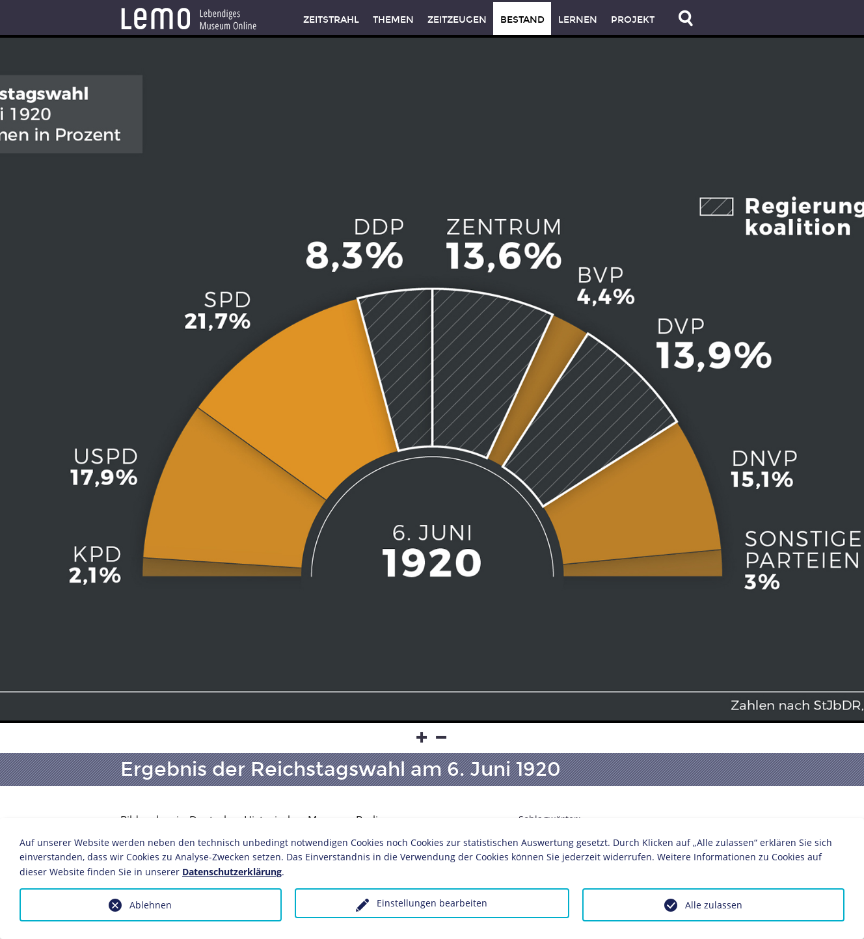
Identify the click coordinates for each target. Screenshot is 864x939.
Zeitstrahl (331, 19)
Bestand (522, 19)
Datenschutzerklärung (232, 872)
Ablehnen (150, 905)
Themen (393, 19)
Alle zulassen (713, 905)
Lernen (577, 19)
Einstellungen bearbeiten (432, 903)
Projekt (633, 19)
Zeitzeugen (457, 19)
